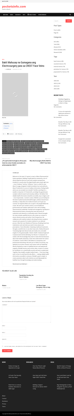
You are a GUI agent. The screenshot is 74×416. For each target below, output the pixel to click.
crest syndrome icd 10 (43, 143)
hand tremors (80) (59, 61)
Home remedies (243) (59, 49)
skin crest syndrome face (21, 151)
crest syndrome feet (19, 143)
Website (4, 339)
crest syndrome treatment (35, 147)
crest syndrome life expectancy (21, 145)
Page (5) (56, 33)
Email (4, 332)
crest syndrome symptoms (20, 147)
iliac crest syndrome (42, 149)
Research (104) (58, 52)
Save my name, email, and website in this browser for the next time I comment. (25, 346)
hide (11, 123)
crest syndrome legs (8, 145)
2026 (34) (56, 81)
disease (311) (57, 47)
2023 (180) (56, 89)
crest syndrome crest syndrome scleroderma (32, 141)
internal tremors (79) (59, 66)
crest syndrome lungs (36, 145)
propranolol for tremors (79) (61, 72)
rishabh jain (8, 69)
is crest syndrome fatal (8, 151)
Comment (5, 304)
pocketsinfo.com (14, 6)
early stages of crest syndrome (27, 149)
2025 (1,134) (57, 83)
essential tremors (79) (60, 64)
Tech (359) (56, 44)
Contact (4, 398)
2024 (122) (56, 86)
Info (24, 14)
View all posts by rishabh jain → (20, 264)
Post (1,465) (57, 30)
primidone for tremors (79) (61, 69)
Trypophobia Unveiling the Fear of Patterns (26, 276)
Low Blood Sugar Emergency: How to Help (43, 286)
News (11, 14)
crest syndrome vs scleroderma (10, 149)
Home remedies (42, 14)
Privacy (4, 404)
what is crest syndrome (8, 153)
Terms (4, 406)
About (3, 396)
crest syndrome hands (30, 143)
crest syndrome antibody (14, 141)
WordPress (28, 413)
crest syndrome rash (8, 147)
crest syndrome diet (7, 143)
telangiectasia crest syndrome (36, 151)
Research (18, 14)
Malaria (4, 285)
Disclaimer (5, 401)
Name (4, 325)
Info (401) (56, 41)
